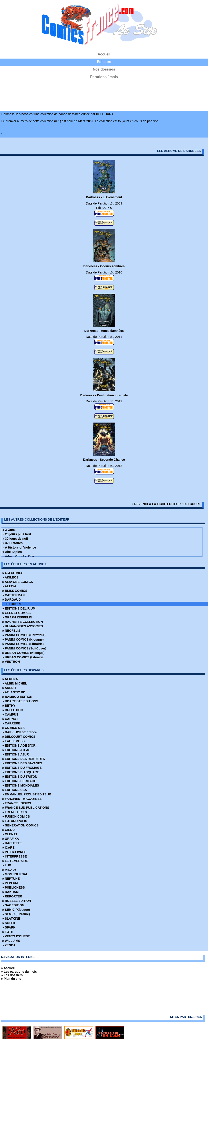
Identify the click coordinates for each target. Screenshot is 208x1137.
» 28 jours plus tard (16, 534)
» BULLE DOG (12, 710)
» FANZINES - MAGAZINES (22, 799)
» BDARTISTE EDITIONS (20, 701)
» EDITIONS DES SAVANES (22, 763)
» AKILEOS (10, 577)
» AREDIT (9, 688)
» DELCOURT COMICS (18, 736)
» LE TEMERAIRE (15, 861)
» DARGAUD (11, 599)
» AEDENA (10, 679)
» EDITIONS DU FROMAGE (22, 767)
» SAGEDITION (13, 905)
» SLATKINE (11, 918)
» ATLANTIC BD (13, 692)
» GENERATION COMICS (20, 825)
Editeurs (104, 62)
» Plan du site (11, 978)
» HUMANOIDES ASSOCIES (22, 626)
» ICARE (8, 847)
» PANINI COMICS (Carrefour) (24, 635)
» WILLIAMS (11, 940)
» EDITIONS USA (14, 790)
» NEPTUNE (11, 878)
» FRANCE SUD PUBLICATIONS (25, 807)
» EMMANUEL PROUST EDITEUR (26, 794)
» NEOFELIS (11, 630)
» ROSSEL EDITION (16, 901)
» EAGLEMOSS (13, 741)
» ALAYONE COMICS (17, 582)
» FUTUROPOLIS (14, 821)
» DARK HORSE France (19, 732)
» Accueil (8, 968)
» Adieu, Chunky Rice (18, 556)
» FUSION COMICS (16, 816)
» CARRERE (11, 723)
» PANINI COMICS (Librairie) (23, 644)
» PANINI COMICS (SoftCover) (24, 648)
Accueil (104, 54)
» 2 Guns (9, 529)
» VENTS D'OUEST (16, 936)
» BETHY (8, 705)
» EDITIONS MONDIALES (20, 785)
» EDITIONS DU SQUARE (20, 772)
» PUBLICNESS (13, 887)
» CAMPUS (10, 714)
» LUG (6, 865)
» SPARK (9, 927)
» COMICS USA (13, 728)
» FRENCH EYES (14, 812)
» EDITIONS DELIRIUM (18, 608)
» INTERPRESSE (14, 856)
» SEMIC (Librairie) (16, 914)
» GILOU (8, 830)
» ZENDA (9, 945)
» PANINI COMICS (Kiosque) (23, 639)
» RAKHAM (10, 892)
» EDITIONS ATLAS (16, 750)
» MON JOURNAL (15, 874)
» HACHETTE (12, 843)
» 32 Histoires (12, 543)
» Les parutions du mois (19, 971)
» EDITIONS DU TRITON (19, 776)
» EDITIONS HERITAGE (19, 781)
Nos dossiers (104, 69)
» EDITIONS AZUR (15, 754)
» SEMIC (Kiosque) (16, 909)
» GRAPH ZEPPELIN (17, 617)
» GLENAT (9, 834)
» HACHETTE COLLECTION (22, 622)
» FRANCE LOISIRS (16, 803)
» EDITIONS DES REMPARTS (23, 759)
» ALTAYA (9, 586)
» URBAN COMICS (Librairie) (23, 657)
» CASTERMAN (13, 595)
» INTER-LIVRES (14, 852)
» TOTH (7, 932)
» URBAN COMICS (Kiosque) (23, 653)
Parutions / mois (104, 77)
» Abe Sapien (12, 552)
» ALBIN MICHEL (14, 683)
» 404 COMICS (12, 573)
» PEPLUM (10, 883)
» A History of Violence (19, 547)
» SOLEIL (9, 923)
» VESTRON (11, 661)
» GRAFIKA (10, 838)
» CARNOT (10, 719)
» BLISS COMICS (14, 590)
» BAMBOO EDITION (17, 696)
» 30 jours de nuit (15, 538)
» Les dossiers (12, 975)
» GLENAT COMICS (16, 613)
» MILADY (9, 869)
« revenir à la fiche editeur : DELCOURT (166, 504)
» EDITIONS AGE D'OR (19, 745)
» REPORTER (12, 896)
